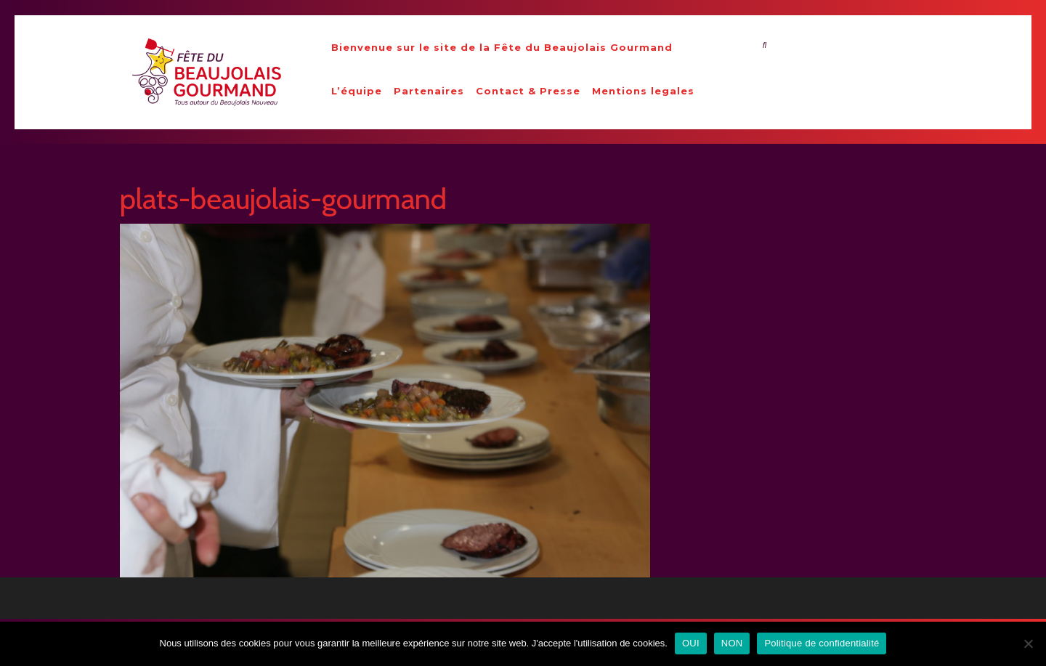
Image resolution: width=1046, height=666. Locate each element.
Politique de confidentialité (821, 643)
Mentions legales (643, 91)
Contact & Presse (528, 91)
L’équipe (356, 91)
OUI (691, 643)
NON (732, 643)
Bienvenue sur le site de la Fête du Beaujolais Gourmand (502, 47)
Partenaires (429, 91)
